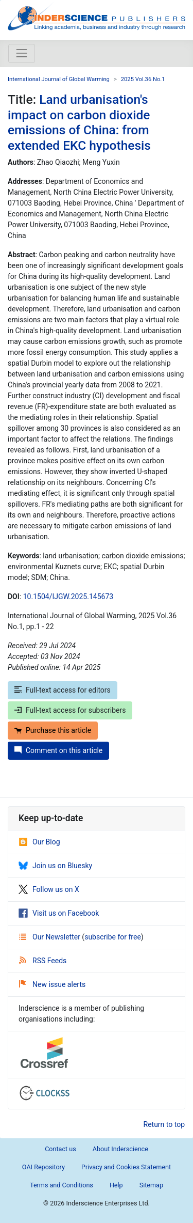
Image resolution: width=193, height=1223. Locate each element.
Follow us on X (49, 889)
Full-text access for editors (62, 690)
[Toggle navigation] (21, 53)
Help (116, 1185)
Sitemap (151, 1185)
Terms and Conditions (61, 1185)
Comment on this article (58, 750)
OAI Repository (43, 1167)
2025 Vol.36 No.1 (143, 79)
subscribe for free (112, 937)
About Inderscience (120, 1149)
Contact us (60, 1149)
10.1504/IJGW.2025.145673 (68, 596)
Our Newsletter (50, 937)
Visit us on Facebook (59, 913)
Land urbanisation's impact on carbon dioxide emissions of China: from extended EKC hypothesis (79, 122)
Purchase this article (52, 730)
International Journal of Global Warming (59, 79)
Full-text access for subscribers (70, 710)
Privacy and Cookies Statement (126, 1167)
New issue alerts (52, 984)
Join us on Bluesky (55, 865)
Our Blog (39, 842)
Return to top (164, 1124)
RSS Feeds (42, 961)
